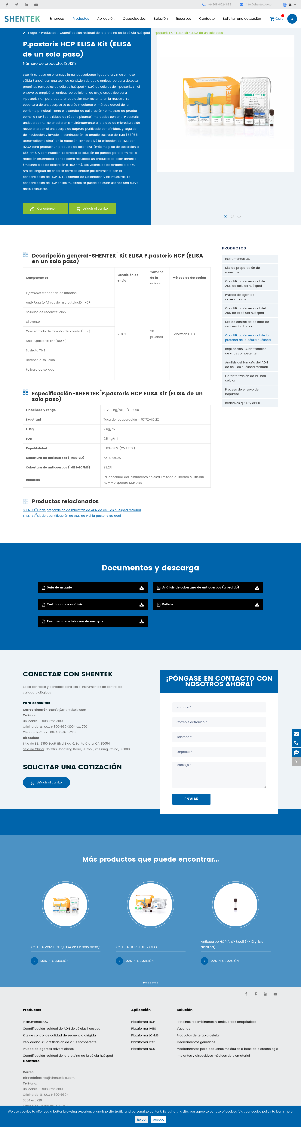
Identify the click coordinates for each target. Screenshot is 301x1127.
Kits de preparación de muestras (242, 270)
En (289, 4)
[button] (225, 216)
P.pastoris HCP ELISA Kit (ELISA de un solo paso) (189, 32)
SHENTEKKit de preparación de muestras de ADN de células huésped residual (82, 510)
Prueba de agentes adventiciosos (239, 297)
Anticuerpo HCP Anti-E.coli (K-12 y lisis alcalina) (232, 944)
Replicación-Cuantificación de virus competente (245, 351)
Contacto (207, 18)
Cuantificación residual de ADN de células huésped (245, 283)
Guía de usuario (57, 587)
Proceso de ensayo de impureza (242, 392)
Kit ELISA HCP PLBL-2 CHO (136, 947)
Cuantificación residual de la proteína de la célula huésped (105, 32)
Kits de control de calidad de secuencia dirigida (247, 324)
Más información (50, 961)
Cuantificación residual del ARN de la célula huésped (245, 310)
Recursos (183, 18)
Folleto (165, 604)
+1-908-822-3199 (219, 4)
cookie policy (261, 1111)
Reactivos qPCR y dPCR (242, 403)
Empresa (57, 18)
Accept (158, 1119)
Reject (141, 1119)
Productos (80, 18)
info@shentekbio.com (257, 4)
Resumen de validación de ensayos (72, 621)
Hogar (32, 32)
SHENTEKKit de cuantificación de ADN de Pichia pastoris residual (72, 515)
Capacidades (134, 18)
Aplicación (106, 18)
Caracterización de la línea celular (245, 378)
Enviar (191, 799)
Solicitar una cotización (242, 18)
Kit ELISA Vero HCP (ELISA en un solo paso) (65, 947)
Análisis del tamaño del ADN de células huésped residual (246, 364)
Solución (161, 18)
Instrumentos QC (237, 258)
